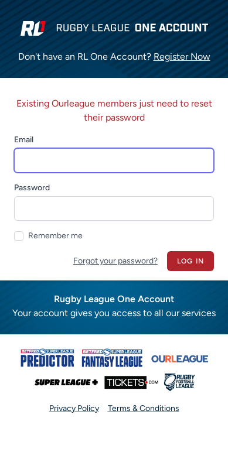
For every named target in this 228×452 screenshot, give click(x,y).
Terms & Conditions (143, 408)
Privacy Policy (74, 408)
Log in (190, 261)
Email (23, 140)
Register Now (182, 56)
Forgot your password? (115, 261)
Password (32, 188)
